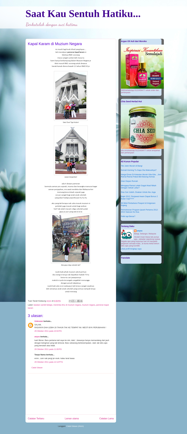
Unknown (38, 321)
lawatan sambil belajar (43, 305)
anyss (37, 336)
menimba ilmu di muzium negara (67, 305)
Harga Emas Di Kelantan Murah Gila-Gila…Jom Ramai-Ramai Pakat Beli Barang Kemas (141, 175)
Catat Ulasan (37, 367)
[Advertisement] (71, 394)
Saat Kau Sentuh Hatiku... (83, 13)
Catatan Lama (106, 418)
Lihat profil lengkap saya (131, 249)
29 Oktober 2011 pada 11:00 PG (48, 349)
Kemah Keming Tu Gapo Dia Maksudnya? (139, 170)
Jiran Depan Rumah (129, 181)
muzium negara (88, 305)
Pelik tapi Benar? (128, 216)
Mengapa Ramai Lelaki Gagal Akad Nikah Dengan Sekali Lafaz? (138, 186)
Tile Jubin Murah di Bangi (131, 166)
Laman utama (72, 418)
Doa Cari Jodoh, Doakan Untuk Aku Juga (138, 192)
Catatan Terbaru (36, 418)
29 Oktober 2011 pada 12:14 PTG (48, 362)
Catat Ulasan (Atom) (75, 426)
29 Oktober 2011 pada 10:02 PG (48, 331)
